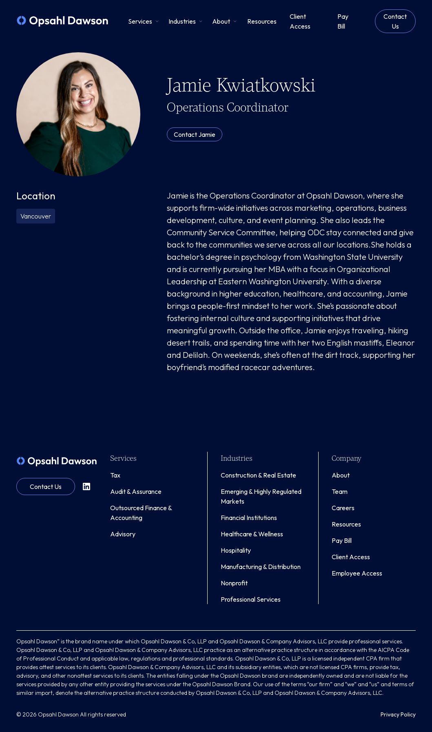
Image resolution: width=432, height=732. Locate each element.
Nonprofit (234, 583)
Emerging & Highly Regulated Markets (261, 496)
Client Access (351, 557)
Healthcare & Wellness (252, 534)
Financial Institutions (249, 517)
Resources (346, 524)
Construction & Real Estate (258, 475)
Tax (115, 475)
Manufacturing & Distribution (261, 566)
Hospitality (236, 550)
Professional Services (251, 599)
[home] (62, 21)
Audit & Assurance (136, 491)
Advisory (122, 534)
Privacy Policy (398, 714)
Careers (343, 508)
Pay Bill (342, 540)
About (341, 475)
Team (340, 491)
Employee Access (357, 573)
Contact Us (395, 21)
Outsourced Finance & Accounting (141, 513)
